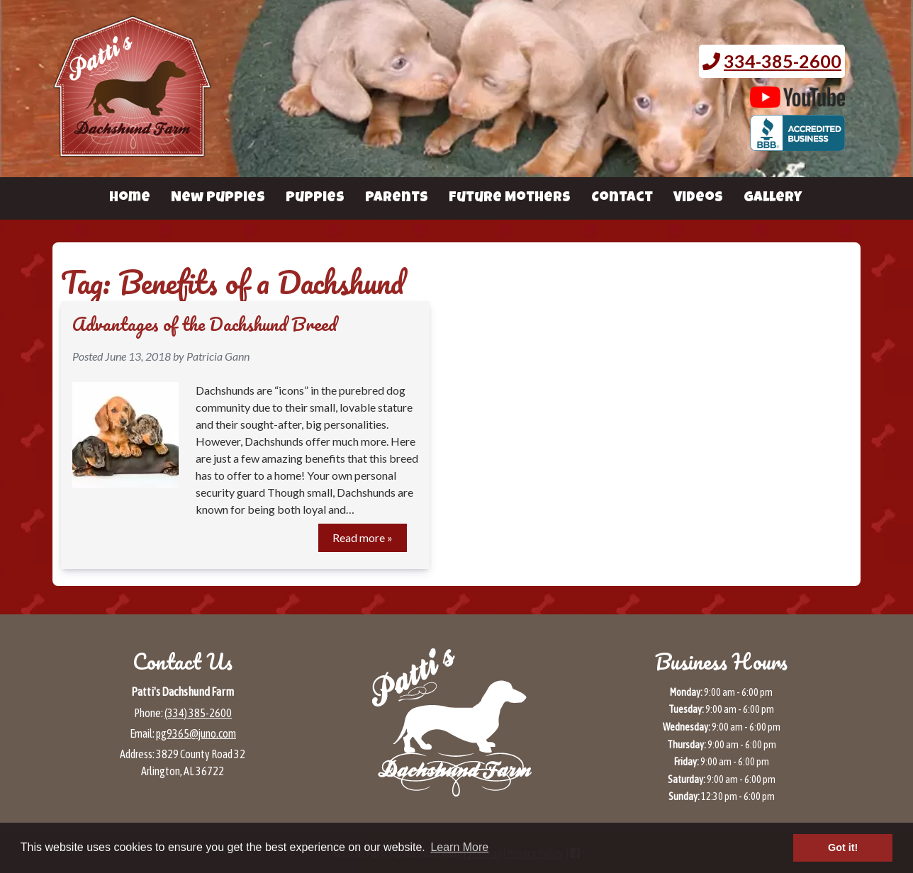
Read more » (362, 537)
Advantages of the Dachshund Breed (204, 324)
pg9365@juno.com (196, 733)
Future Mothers (510, 198)
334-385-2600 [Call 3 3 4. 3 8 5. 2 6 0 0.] (782, 61)
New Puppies (218, 198)
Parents (396, 198)
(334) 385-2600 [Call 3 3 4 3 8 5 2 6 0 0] (198, 712)
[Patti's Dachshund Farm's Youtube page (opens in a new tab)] (798, 100)
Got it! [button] (843, 847)
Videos (698, 198)
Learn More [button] (459, 847)
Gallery (773, 198)
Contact (622, 198)
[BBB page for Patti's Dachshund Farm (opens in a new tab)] (798, 143)
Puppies (315, 198)
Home (129, 198)
